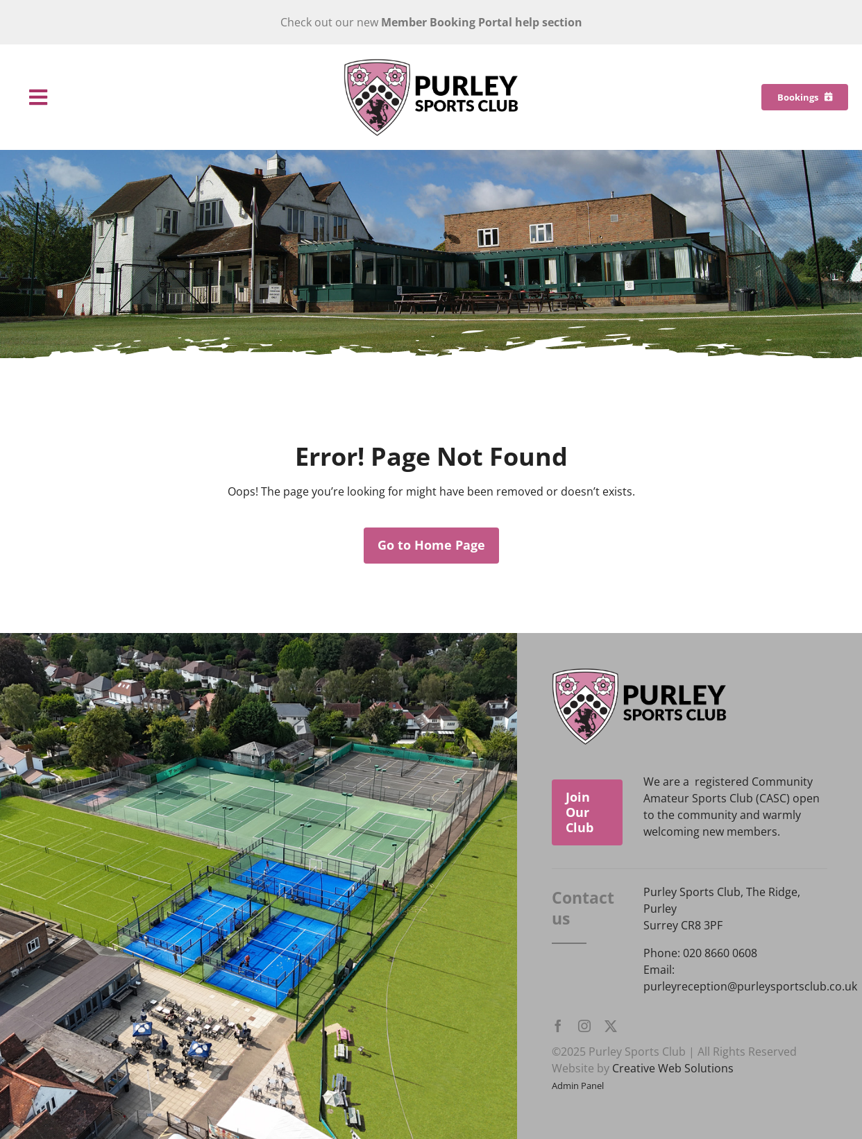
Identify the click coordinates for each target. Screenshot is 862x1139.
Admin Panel (578, 1085)
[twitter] (611, 1026)
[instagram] (584, 1026)
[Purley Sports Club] (431, 63)
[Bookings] (804, 97)
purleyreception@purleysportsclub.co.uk (750, 986)
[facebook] (558, 1026)
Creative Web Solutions (673, 1068)
